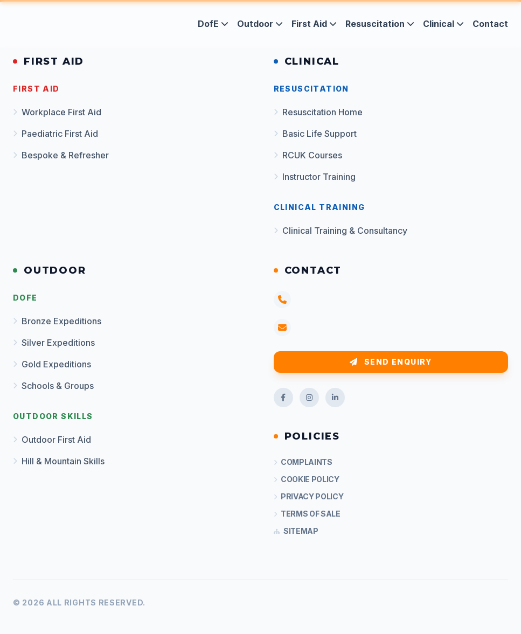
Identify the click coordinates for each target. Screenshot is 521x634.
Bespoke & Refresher (61, 155)
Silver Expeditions (54, 342)
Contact (490, 23)
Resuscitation (379, 23)
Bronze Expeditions (57, 321)
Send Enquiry (391, 361)
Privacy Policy (309, 496)
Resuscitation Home (318, 112)
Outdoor (260, 23)
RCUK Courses (308, 155)
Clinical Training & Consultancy (340, 230)
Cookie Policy (306, 479)
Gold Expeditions (52, 364)
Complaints (303, 461)
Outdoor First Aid (52, 439)
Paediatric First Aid (55, 133)
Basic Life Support (315, 133)
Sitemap (296, 530)
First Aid (314, 23)
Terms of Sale (307, 513)
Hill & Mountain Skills (59, 461)
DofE (213, 23)
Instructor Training (315, 176)
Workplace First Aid (57, 112)
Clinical (443, 23)
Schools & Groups (53, 385)
